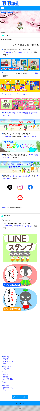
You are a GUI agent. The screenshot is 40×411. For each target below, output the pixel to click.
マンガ (5, 372)
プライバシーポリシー (21, 408)
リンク (5, 390)
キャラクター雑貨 (32, 73)
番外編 (5, 377)
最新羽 (5, 374)
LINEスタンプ (8, 361)
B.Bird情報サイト (20, 3)
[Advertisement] (20, 332)
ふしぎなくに (8, 379)
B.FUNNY (8, 52)
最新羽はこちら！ (29, 136)
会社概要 (6, 385)
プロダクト (7, 357)
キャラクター (8, 367)
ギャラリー (7, 369)
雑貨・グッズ (8, 363)
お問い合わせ (8, 388)
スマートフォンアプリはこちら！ (15, 94)
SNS (5, 208)
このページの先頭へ (21, 397)
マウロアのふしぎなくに (24, 52)
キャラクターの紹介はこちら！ (21, 176)
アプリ (5, 359)
